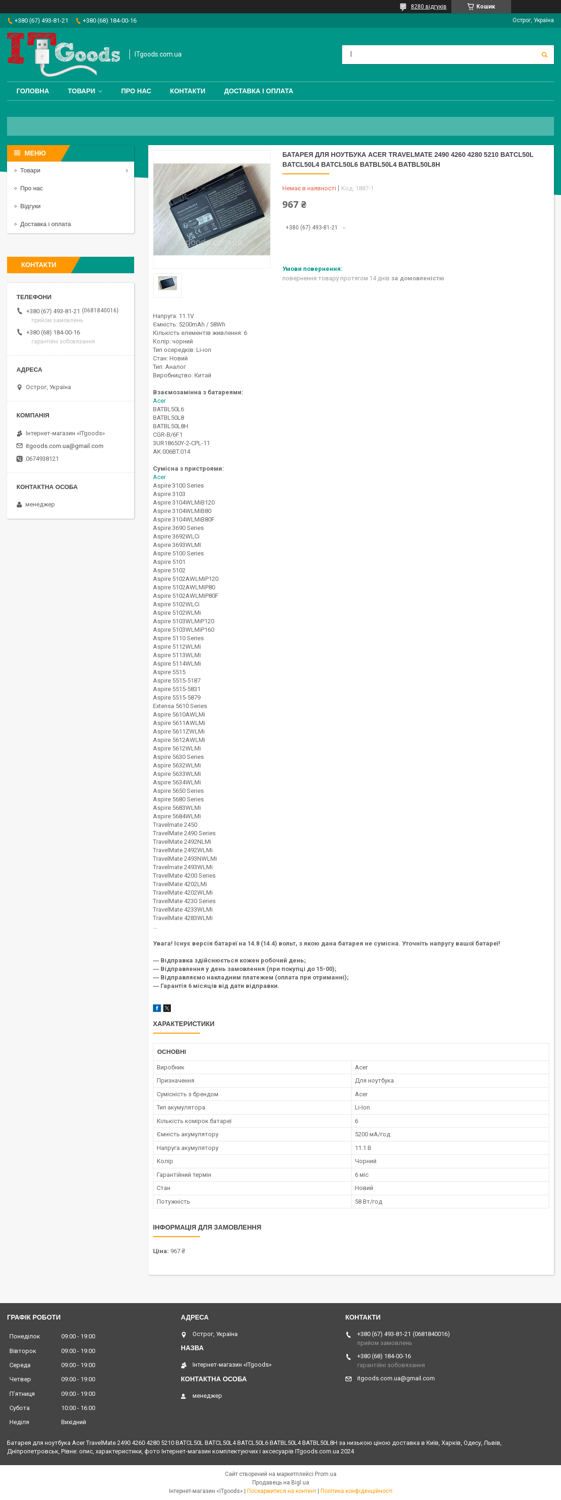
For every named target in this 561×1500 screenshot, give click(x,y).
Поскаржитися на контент (281, 1491)
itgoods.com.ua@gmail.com (65, 445)
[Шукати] (544, 54)
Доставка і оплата (258, 91)
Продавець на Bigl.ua (280, 1482)
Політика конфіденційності (357, 1491)
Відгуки (30, 206)
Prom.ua (326, 1474)
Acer (159, 400)
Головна (32, 91)
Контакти (187, 91)
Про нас (136, 91)
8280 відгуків (429, 6)
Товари (81, 91)
